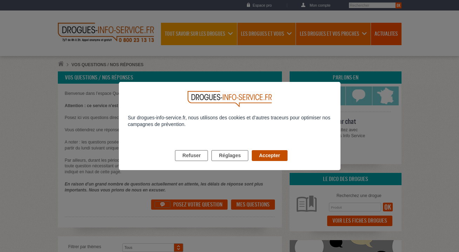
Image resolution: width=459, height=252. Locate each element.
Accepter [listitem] (269, 163)
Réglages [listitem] (230, 163)
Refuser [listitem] (191, 163)
